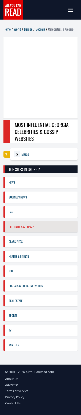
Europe (28, 29)
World (17, 29)
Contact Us (13, 403)
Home (7, 29)
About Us (11, 379)
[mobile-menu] (72, 9)
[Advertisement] (40, 77)
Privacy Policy (14, 397)
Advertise (12, 385)
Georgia (40, 29)
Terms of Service (17, 391)
